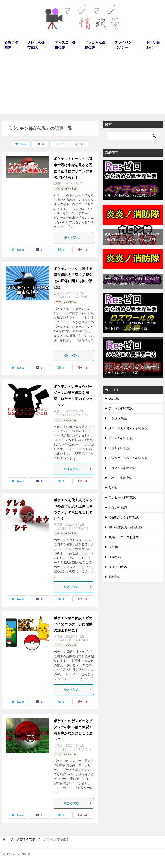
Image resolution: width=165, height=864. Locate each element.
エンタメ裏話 (118, 418)
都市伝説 (115, 576)
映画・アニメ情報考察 (124, 537)
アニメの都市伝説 (121, 408)
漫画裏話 (115, 557)
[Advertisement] (82, 84)
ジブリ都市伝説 (119, 448)
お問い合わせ (153, 44)
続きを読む (78, 237)
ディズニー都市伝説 (65, 44)
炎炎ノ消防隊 (11, 44)
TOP (21, 839)
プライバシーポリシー (124, 44)
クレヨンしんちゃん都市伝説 (128, 428)
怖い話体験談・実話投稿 (125, 527)
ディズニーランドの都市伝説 (128, 458)
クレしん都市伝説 (35, 44)
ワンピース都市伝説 (122, 497)
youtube (114, 398)
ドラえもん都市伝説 (95, 44)
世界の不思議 (118, 507)
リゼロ (113, 487)
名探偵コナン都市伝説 (124, 517)
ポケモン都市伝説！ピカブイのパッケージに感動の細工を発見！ (73, 624)
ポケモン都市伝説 (66, 188)
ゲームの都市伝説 (121, 438)
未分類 (113, 547)
